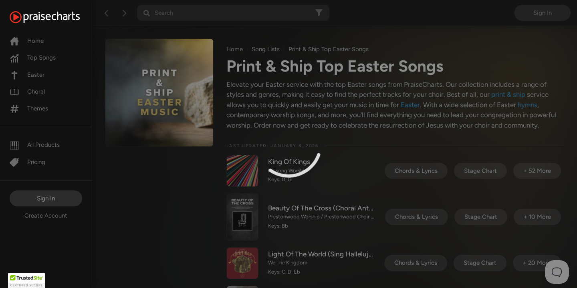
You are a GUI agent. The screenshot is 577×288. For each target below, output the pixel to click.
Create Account (45, 215)
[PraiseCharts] (55, 17)
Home (27, 40)
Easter (27, 74)
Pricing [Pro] (27, 162)
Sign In (46, 198)
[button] (26, 280)
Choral (27, 91)
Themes (29, 108)
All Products (35, 144)
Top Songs (33, 57)
